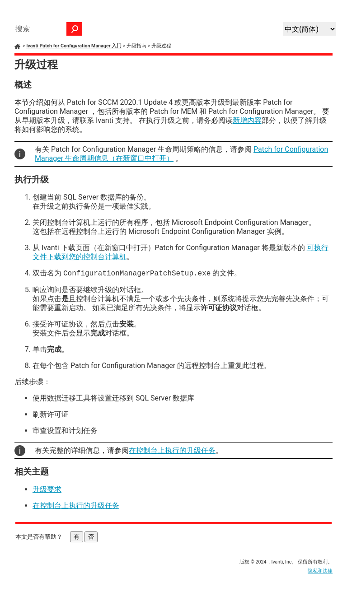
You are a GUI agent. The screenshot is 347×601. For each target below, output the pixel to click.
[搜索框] (46, 29)
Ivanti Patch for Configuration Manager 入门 (74, 46)
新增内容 (247, 120)
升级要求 (47, 489)
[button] (74, 29)
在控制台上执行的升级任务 (172, 450)
